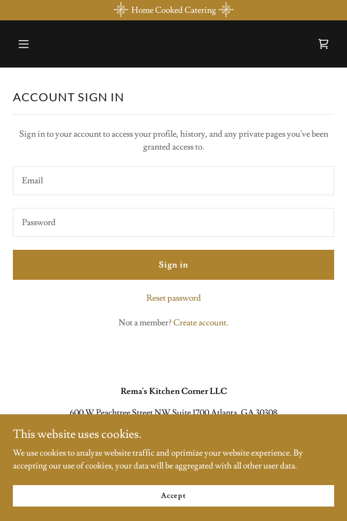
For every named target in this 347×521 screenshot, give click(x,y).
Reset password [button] (173, 298)
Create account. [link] (200, 322)
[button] (49, 44)
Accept (173, 495)
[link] (323, 44)
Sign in (173, 264)
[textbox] (173, 180)
